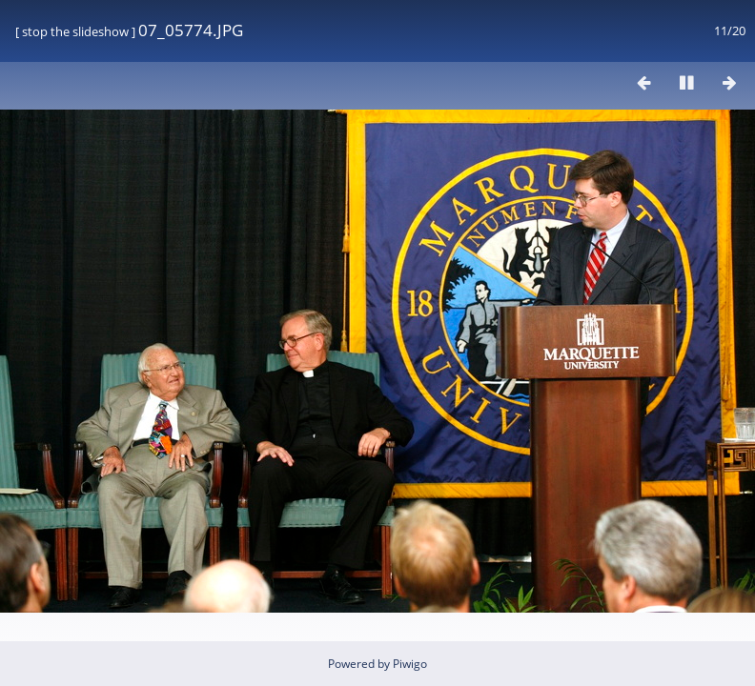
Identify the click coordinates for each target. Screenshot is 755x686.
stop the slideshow (75, 31)
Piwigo (410, 664)
